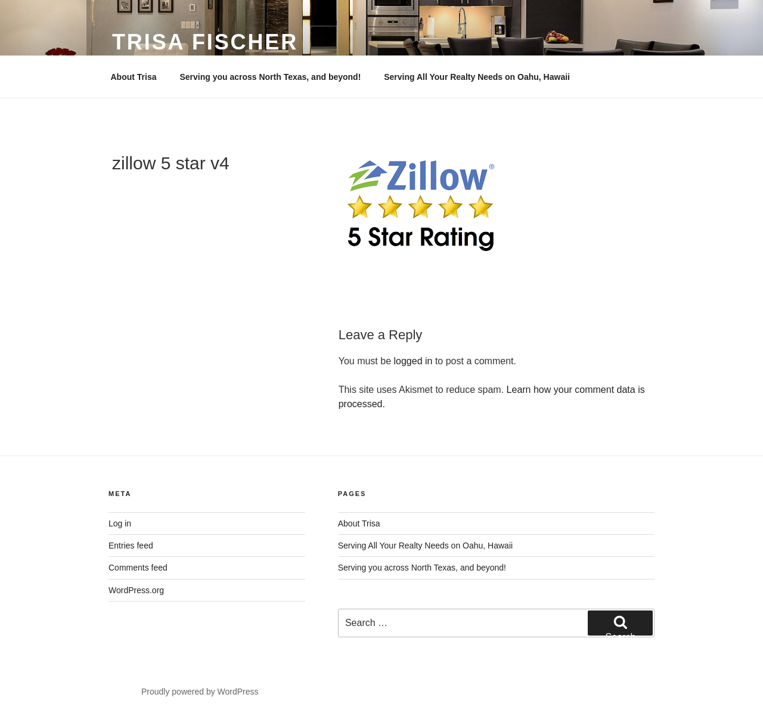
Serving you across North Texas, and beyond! (270, 77)
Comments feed (138, 567)
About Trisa (134, 77)
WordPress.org (136, 590)
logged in (413, 361)
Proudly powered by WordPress (200, 691)
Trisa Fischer (205, 42)
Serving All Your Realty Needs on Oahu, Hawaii (477, 77)
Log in (119, 523)
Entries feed (130, 545)
